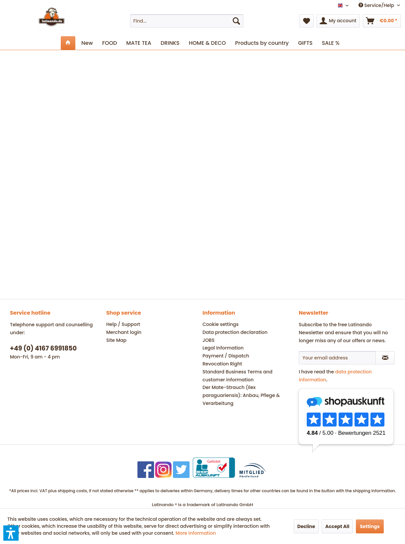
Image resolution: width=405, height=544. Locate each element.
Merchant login (123, 332)
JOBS (208, 340)
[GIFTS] (305, 43)
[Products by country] (261, 43)
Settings (370, 526)
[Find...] (187, 21)
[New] (87, 43)
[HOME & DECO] (207, 43)
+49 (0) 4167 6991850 (43, 348)
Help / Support (123, 324)
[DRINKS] (170, 43)
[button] (11, 533)
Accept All (337, 526)
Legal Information (223, 348)
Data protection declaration (235, 332)
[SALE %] (330, 43)
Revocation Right (222, 363)
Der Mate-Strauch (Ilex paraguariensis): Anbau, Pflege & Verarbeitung (241, 395)
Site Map (116, 340)
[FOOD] (110, 43)
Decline (306, 526)
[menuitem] (187, 21)
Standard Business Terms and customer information (237, 375)
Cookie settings (220, 324)
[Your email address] (337, 357)
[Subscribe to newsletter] (385, 357)
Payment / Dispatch (225, 355)
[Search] (236, 21)
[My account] (338, 21)
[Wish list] (306, 21)
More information (196, 533)
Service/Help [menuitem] (377, 5)
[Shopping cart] (382, 21)
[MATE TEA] (138, 43)
